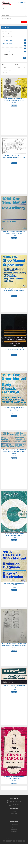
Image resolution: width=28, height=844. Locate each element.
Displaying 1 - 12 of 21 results (7, 71)
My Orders (14, 827)
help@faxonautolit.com (15, 801)
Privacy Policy (14, 816)
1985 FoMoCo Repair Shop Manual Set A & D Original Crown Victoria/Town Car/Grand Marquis (14, 451)
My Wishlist (14, 829)
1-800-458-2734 (15, 804)
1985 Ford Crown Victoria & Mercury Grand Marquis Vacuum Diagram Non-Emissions (14, 156)
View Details (14, 105)
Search (24, 21)
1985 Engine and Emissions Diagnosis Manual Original (14, 584)
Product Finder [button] (5, 27)
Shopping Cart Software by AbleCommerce (14, 838)
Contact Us (14, 831)
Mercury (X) (6, 34)
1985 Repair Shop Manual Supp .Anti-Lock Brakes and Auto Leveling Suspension (14, 289)
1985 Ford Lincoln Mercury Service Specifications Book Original (14, 534)
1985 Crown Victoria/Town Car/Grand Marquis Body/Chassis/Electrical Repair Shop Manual (14, 409)
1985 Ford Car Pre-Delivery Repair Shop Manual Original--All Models (14, 232)
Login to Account (14, 824)
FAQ (14, 818)
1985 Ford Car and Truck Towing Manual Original (14, 686)
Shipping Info (14, 813)
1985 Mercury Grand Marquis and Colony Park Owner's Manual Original (14, 777)
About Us (14, 811)
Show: (3, 64)
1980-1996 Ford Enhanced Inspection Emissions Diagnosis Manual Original (14, 348)
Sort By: (17, 64)
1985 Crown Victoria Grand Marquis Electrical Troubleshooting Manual (14, 99)
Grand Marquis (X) (7, 36)
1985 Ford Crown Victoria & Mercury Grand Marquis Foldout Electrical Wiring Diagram (14, 644)
